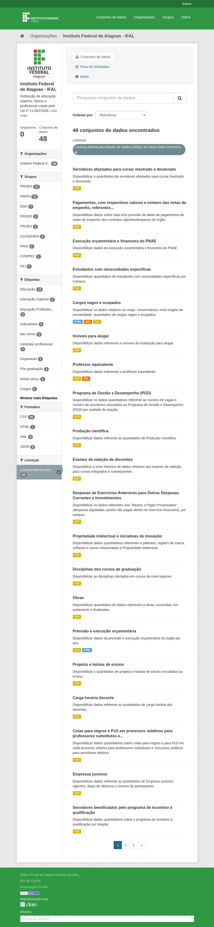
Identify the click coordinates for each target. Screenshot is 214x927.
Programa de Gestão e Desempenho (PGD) (112, 393)
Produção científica (91, 431)
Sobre (185, 17)
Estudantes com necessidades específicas (112, 269)
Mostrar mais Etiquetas (39, 398)
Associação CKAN (34, 887)
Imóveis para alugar (91, 336)
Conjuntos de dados (111, 17)
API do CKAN (30, 881)
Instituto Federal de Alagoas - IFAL (98, 36)
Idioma (25, 912)
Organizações (144, 17)
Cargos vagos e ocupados (97, 303)
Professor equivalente (93, 364)
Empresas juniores (90, 774)
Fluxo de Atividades (92, 67)
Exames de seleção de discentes (103, 459)
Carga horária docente (93, 698)
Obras (78, 598)
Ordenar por (82, 115)
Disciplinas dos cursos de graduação (107, 569)
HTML (77, 321)
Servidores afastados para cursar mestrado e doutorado (124, 169)
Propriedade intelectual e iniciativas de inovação (117, 536)
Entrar (187, 4)
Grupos (168, 17)
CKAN (28, 904)
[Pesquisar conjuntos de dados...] (123, 98)
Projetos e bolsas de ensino (98, 664)
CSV (77, 188)
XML (87, 321)
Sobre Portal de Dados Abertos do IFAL (49, 875)
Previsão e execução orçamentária (104, 631)
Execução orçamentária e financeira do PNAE (114, 241)
